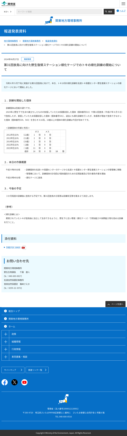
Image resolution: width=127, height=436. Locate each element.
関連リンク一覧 (35, 369)
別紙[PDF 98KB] (16, 247)
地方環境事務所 (11, 40)
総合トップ (14, 311)
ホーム (12, 326)
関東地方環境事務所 (32, 40)
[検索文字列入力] (59, 11)
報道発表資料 (51, 40)
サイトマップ (10, 369)
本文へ (6, 11)
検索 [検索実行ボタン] (110, 11)
